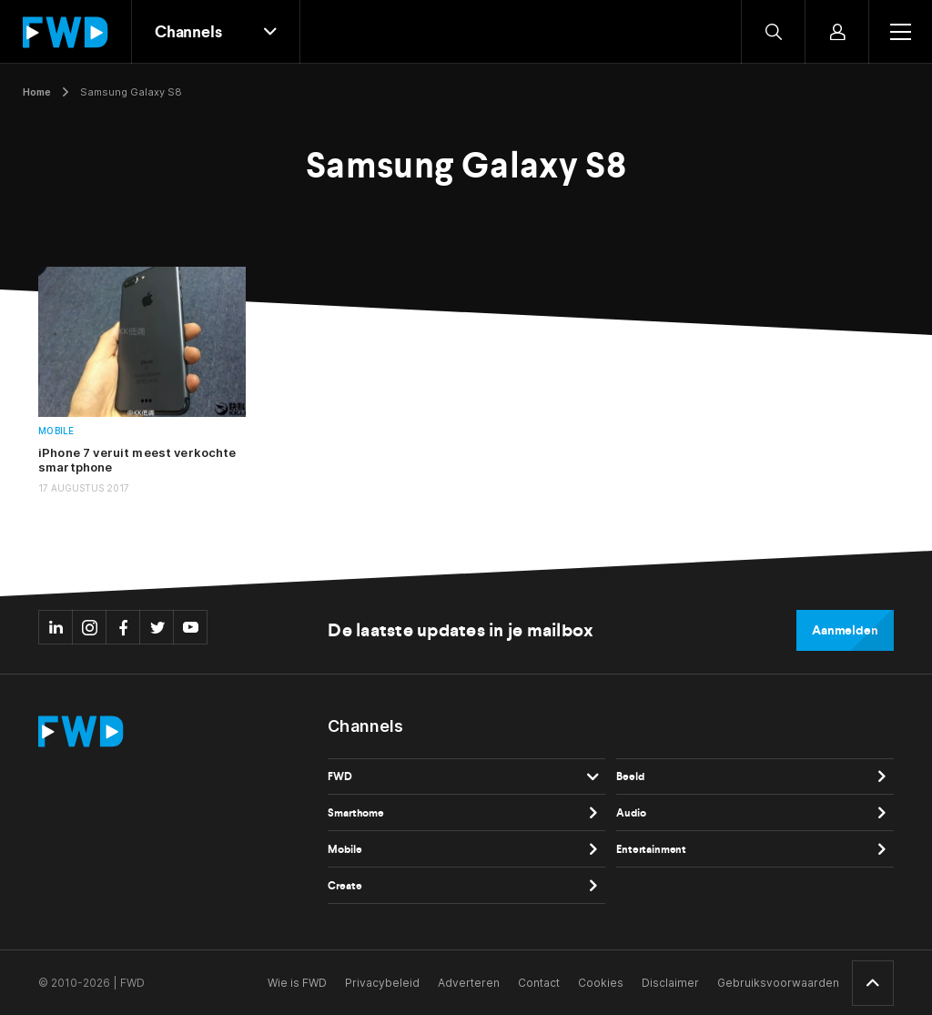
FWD (340, 776)
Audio (630, 813)
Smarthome (356, 813)
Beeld (629, 776)
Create (344, 885)
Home (37, 92)
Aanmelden (845, 630)
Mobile (56, 431)
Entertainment (651, 849)
